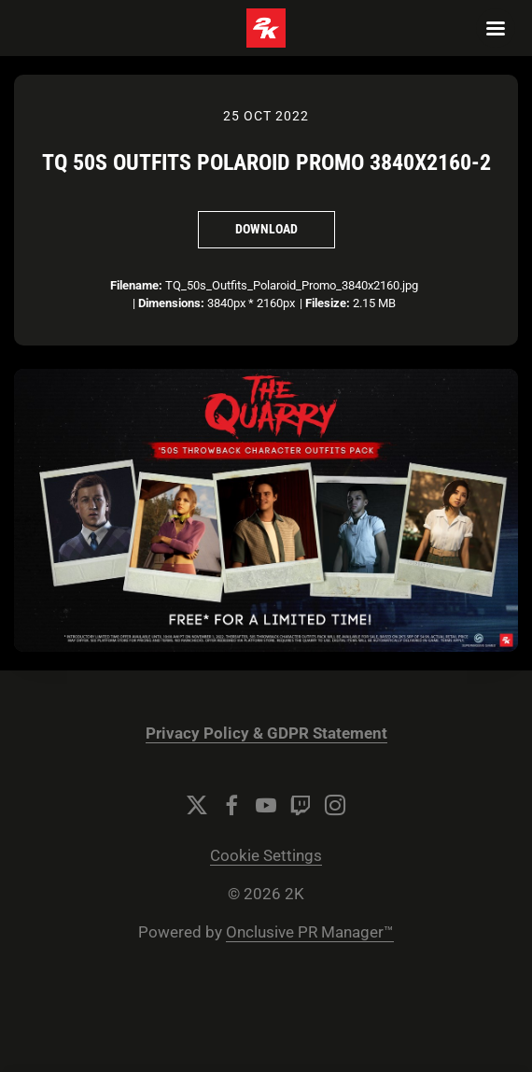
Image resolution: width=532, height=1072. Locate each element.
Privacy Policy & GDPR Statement (266, 733)
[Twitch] (300, 805)
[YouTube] (266, 805)
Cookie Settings (266, 856)
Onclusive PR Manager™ (310, 932)
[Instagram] (335, 805)
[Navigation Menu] (495, 28)
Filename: (136, 285)
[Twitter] (197, 805)
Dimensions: (171, 303)
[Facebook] (231, 805)
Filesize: (327, 303)
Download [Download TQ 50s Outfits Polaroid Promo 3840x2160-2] (266, 228)
